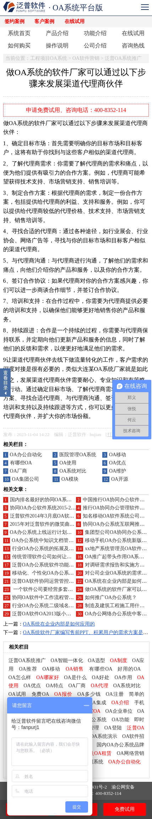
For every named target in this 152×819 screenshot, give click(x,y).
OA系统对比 (72, 471)
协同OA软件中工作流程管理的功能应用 (55, 597)
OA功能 (121, 719)
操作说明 (57, 46)
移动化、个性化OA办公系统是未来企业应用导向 (65, 573)
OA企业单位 (118, 711)
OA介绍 (120, 702)
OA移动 (117, 454)
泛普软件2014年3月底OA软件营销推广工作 (57, 516)
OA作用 (123, 677)
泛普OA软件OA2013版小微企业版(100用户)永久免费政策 (74, 613)
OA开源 (119, 479)
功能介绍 (95, 33)
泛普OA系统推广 (123, 58)
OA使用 (67, 462)
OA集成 (98, 702)
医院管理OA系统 (77, 454)
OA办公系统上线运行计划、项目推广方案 (56, 532)
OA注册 (115, 694)
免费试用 (125, 809)
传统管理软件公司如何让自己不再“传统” (56, 556)
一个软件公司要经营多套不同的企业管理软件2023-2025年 (75, 589)
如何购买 (19, 46)
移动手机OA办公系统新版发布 (118, 540)
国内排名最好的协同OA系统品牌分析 (51, 499)
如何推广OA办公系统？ (111, 597)
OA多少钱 (89, 694)
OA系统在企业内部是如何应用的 (59, 624)
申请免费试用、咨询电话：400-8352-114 (76, 110)
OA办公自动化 (26, 454)
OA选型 (96, 660)
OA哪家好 (47, 677)
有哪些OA (21, 462)
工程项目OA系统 (48, 58)
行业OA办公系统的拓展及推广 (45, 548)
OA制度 (118, 660)
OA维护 (117, 471)
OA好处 (101, 677)
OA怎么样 (20, 677)
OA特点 (54, 685)
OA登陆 (113, 727)
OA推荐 (28, 669)
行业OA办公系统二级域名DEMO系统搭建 (57, 605)
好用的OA (129, 669)
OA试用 (18, 694)
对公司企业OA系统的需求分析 (118, 573)
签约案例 (15, 21)
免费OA (40, 694)
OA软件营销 (85, 58)
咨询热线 (133, 46)
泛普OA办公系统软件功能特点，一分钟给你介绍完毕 (70, 564)
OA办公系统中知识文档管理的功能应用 (55, 540)
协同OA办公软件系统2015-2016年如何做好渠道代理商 (69, 507)
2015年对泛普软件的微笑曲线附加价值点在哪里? (63, 524)
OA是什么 (75, 677)
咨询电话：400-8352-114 (96, 793)
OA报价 (63, 694)
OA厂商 (18, 471)
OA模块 (69, 479)
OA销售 (75, 669)
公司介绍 (95, 46)
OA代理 (99, 685)
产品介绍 (57, 33)
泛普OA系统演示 (99, 736)
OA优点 (117, 462)
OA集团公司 (25, 479)
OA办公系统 (93, 719)
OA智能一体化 (67, 660)
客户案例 (44, 21)
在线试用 (75, 21)
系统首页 (19, 33)
